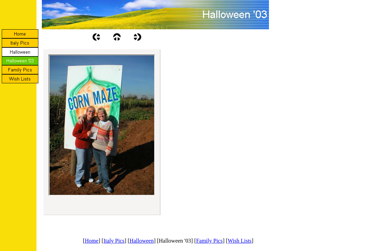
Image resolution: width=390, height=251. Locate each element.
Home (91, 241)
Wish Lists (240, 241)
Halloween (141, 241)
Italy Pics (114, 241)
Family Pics (209, 241)
